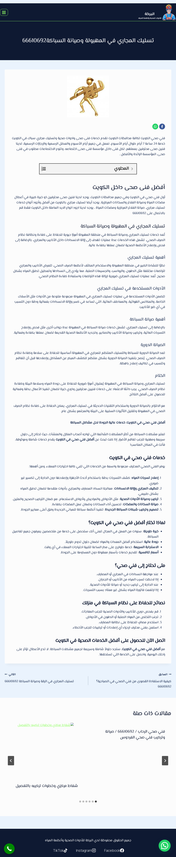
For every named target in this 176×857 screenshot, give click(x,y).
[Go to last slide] (165, 760)
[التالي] (11, 760)
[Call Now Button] (9, 848)
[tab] (96, 802)
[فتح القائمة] (4, 12)
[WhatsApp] (155, 126)
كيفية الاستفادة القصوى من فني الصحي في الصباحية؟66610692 (131, 680)
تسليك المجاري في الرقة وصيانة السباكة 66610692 (45, 678)
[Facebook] (162, 126)
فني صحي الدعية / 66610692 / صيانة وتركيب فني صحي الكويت (48, 735)
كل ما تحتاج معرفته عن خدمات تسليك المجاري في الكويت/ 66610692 (134, 768)
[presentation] (131, 740)
